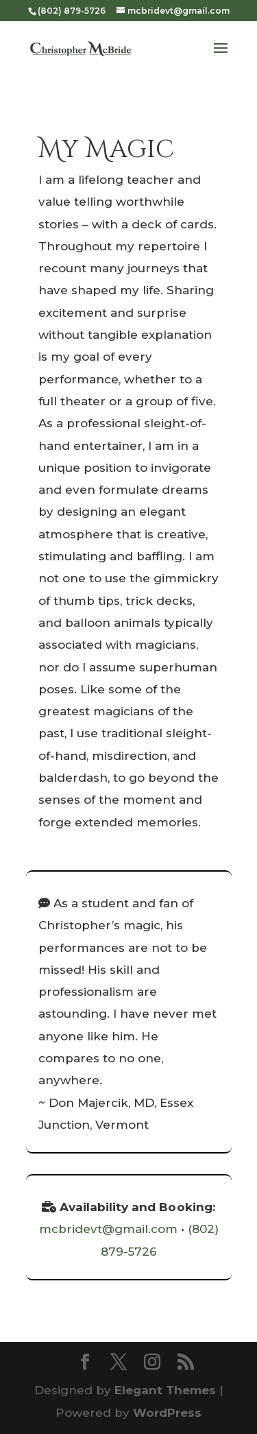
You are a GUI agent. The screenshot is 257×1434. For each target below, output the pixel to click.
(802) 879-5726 (72, 10)
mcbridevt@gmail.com (108, 1229)
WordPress (167, 1413)
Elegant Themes (165, 1390)
